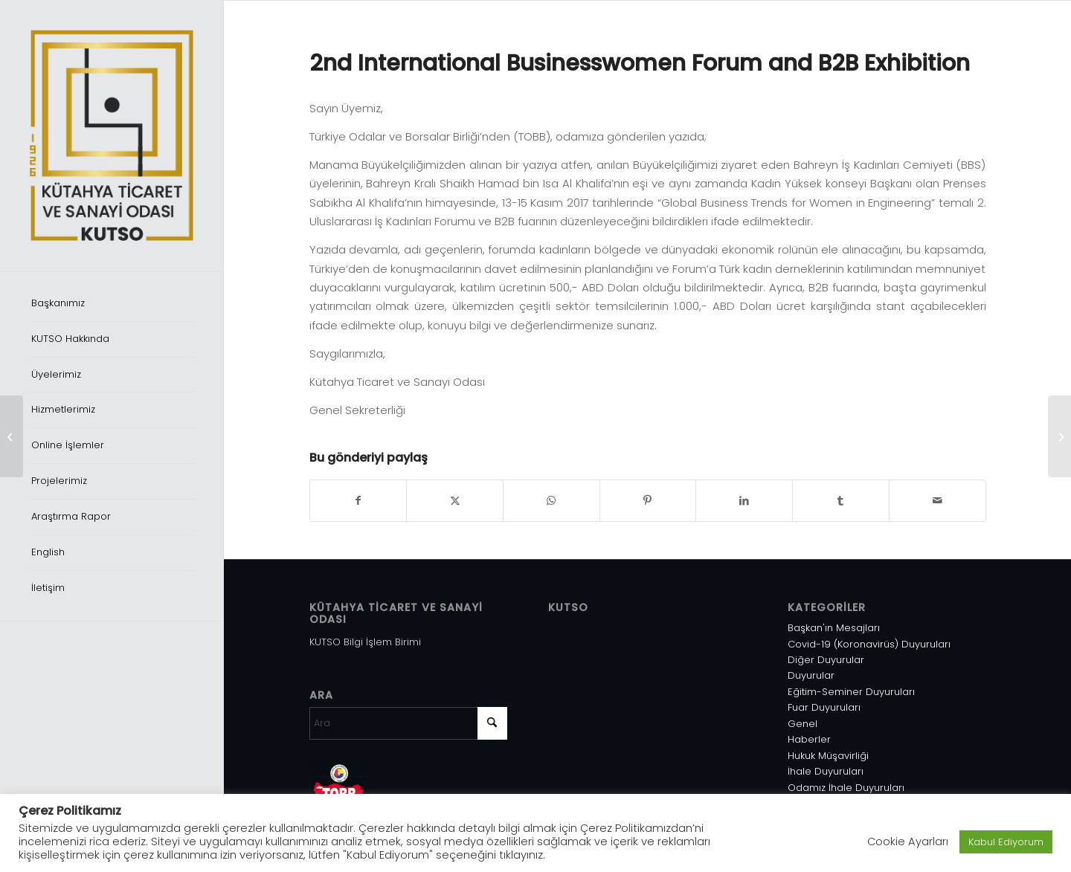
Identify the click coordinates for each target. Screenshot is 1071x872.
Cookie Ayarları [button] (907, 841)
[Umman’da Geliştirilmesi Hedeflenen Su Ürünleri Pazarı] (1059, 436)
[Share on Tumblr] (841, 500)
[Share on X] (455, 500)
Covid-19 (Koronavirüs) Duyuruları (869, 644)
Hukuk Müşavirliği (828, 756)
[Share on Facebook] (358, 500)
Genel (802, 724)
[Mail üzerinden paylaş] (937, 500)
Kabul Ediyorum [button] (1005, 842)
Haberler (809, 739)
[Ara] (408, 723)
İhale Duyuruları (825, 771)
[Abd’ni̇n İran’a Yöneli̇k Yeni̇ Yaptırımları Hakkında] (11, 436)
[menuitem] (111, 304)
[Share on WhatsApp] (551, 500)
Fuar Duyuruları (824, 707)
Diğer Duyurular (826, 660)
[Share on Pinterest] (648, 500)
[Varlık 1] (111, 135)
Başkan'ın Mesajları (834, 628)
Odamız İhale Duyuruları (846, 788)
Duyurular (811, 675)
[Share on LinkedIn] (744, 500)
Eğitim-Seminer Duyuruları (851, 692)
